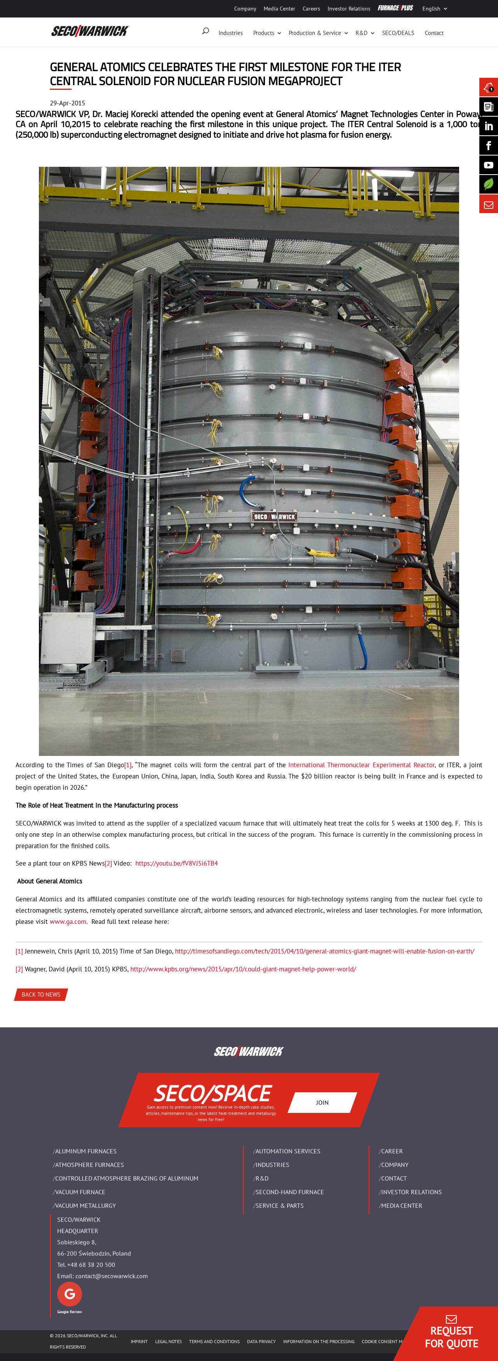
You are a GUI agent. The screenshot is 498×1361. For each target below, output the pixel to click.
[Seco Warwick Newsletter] (488, 106)
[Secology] (488, 184)
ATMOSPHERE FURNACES (89, 1165)
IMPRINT (139, 1341)
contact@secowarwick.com (111, 1276)
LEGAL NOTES (168, 1341)
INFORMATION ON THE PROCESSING (318, 1341)
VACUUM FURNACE (80, 1192)
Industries (231, 33)
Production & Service (315, 33)
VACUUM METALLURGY (85, 1205)
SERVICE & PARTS (280, 1205)
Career (392, 1151)
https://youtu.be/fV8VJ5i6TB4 (176, 863)
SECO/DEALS (398, 33)
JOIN (322, 1102)
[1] (128, 765)
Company (245, 8)
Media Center (279, 8)
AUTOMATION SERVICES (288, 1151)
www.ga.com (68, 921)
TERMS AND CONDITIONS (214, 1341)
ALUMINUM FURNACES (86, 1151)
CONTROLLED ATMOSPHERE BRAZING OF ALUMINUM (126, 1178)
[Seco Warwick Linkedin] (488, 126)
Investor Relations (349, 8)
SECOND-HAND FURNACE (290, 1192)
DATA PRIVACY (261, 1341)
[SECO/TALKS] (488, 165)
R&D (362, 33)
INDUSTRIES (272, 1165)
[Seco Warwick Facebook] (488, 145)
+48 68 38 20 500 (91, 1264)
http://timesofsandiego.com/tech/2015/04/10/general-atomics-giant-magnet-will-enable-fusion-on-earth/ (324, 951)
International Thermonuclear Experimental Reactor (361, 765)
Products (263, 33)
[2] (108, 863)
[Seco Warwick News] (488, 87)
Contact (434, 33)
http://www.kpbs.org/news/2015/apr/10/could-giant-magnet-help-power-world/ (243, 969)
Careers (311, 8)
